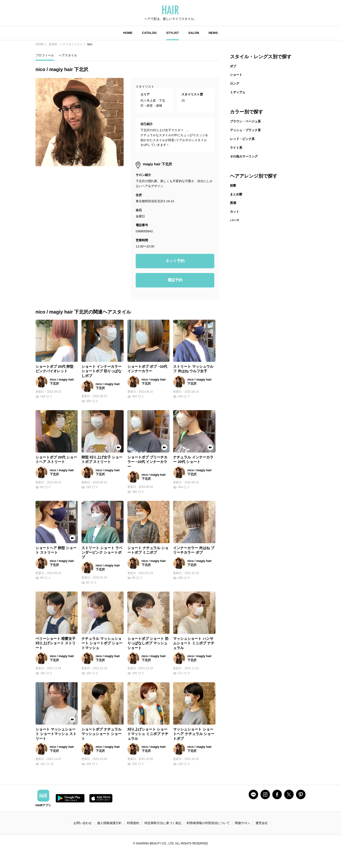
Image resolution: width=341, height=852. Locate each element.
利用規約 (133, 823)
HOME (127, 33)
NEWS (213, 33)
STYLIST (172, 33)
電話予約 (175, 280)
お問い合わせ (82, 823)
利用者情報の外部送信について (208, 823)
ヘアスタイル (68, 55)
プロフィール (45, 55)
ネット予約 (175, 261)
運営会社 (262, 823)
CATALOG (149, 33)
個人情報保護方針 (109, 823)
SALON (193, 33)
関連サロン (242, 823)
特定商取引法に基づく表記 (162, 823)
